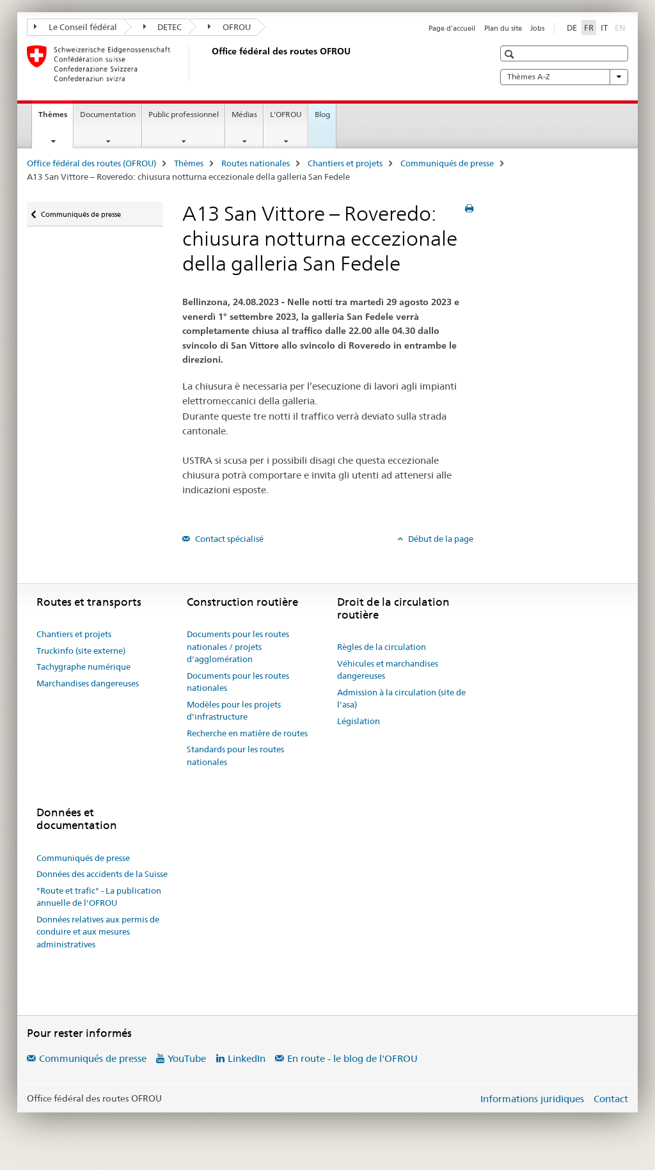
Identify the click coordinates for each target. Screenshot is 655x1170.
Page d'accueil (452, 28)
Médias (244, 114)
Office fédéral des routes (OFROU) (91, 163)
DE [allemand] (572, 27)
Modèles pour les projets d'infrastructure (234, 710)
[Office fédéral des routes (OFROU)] (209, 63)
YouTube (187, 1058)
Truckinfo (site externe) (80, 650)
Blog (322, 114)
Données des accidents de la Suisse (102, 874)
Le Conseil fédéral (75, 27)
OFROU (229, 27)
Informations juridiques (532, 1099)
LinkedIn (246, 1058)
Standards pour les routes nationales (235, 755)
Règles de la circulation (381, 647)
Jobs (537, 28)
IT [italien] (604, 27)
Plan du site (503, 28)
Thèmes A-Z (564, 77)
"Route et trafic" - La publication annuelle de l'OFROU (98, 896)
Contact (611, 1099)
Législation (358, 721)
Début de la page (439, 539)
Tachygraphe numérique (83, 666)
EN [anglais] (621, 27)
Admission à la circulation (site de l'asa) (401, 698)
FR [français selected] (589, 27)
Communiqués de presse (447, 163)
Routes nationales (255, 163)
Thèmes (55, 118)
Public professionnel (183, 114)
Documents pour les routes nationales (238, 681)
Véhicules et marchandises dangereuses (387, 669)
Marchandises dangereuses (87, 683)
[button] (510, 54)
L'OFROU (286, 114)
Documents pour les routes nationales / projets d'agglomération (238, 646)
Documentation (108, 114)
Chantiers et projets (345, 163)
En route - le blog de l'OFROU (352, 1058)
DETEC (162, 27)
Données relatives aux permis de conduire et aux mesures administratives (97, 931)
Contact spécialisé (228, 539)
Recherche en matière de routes (247, 733)
